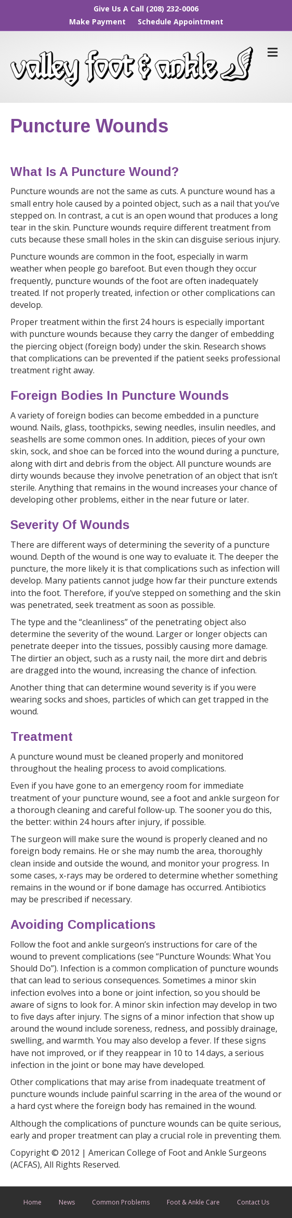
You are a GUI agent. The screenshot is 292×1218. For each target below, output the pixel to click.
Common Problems (121, 1202)
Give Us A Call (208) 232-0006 (146, 8)
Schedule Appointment (180, 21)
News (67, 1202)
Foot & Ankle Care (193, 1202)
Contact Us (253, 1202)
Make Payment (97, 21)
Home (32, 1202)
